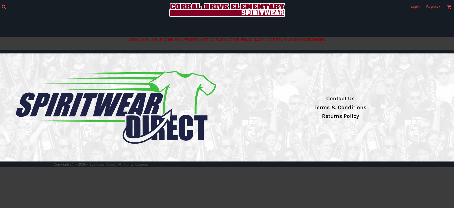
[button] (3, 7)
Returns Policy (340, 116)
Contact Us (340, 98)
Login (415, 6)
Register (433, 6)
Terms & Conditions (340, 107)
